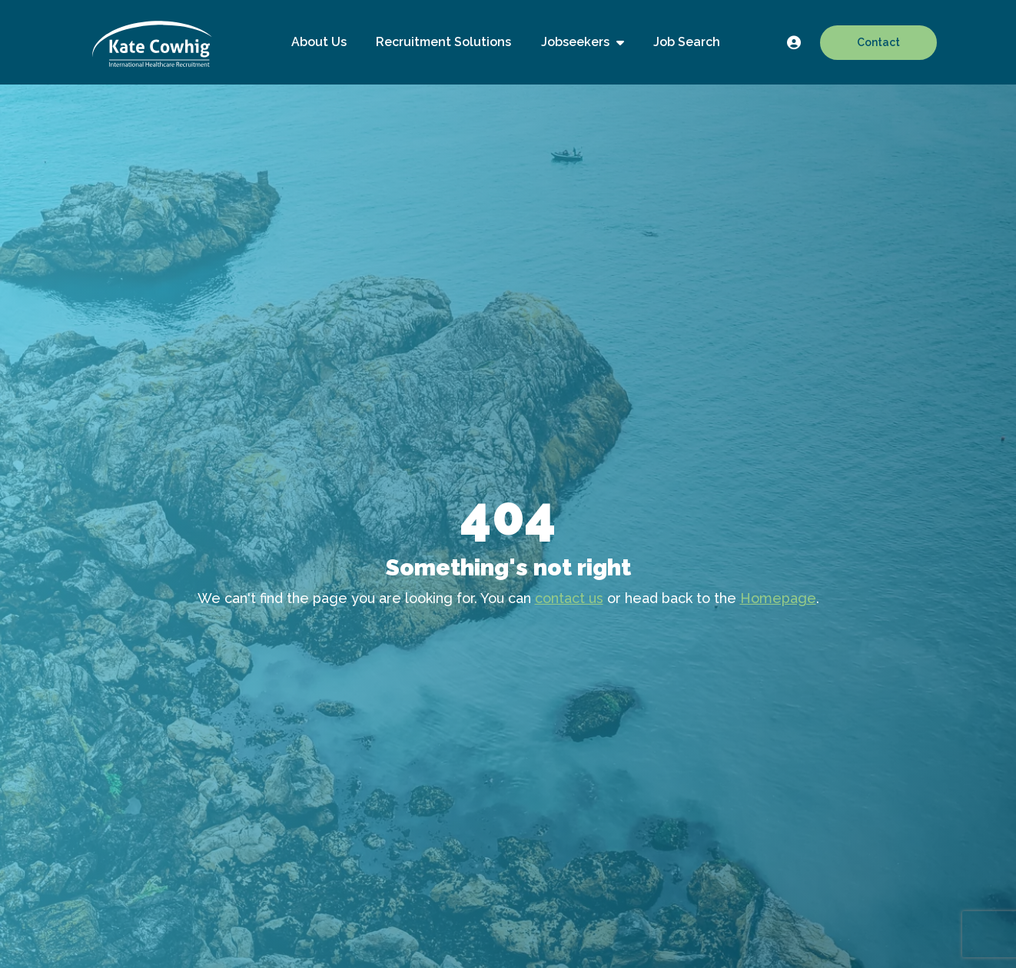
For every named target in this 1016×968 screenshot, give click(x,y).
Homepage (778, 598)
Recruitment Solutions (443, 42)
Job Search (686, 42)
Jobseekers (577, 42)
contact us (569, 598)
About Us (319, 42)
